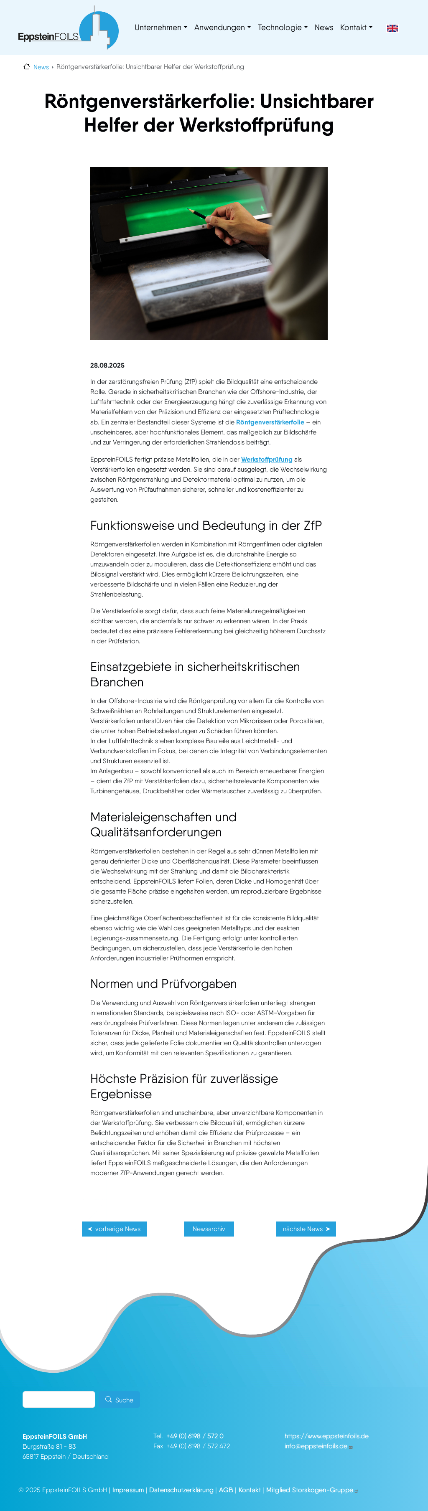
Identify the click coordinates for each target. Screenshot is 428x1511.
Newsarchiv (209, 1229)
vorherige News (117, 1229)
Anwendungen (219, 27)
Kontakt (353, 27)
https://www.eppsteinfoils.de (327, 1436)
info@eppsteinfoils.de (319, 1446)
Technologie (280, 27)
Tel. (159, 1436)
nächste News (303, 1229)
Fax (159, 1446)
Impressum (128, 1490)
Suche (124, 1400)
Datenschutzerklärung (181, 1490)
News (324, 27)
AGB (226, 1490)
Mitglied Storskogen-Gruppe (312, 1490)
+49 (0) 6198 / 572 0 (195, 1436)
